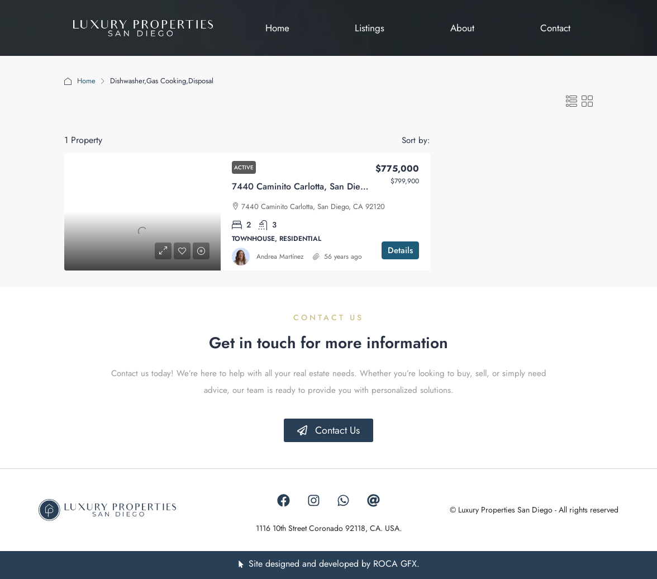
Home (86, 80)
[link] (142, 211)
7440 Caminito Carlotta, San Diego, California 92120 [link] (337, 186)
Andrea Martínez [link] (280, 256)
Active (244, 167)
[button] (571, 102)
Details (400, 250)
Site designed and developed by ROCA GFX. (334, 564)
